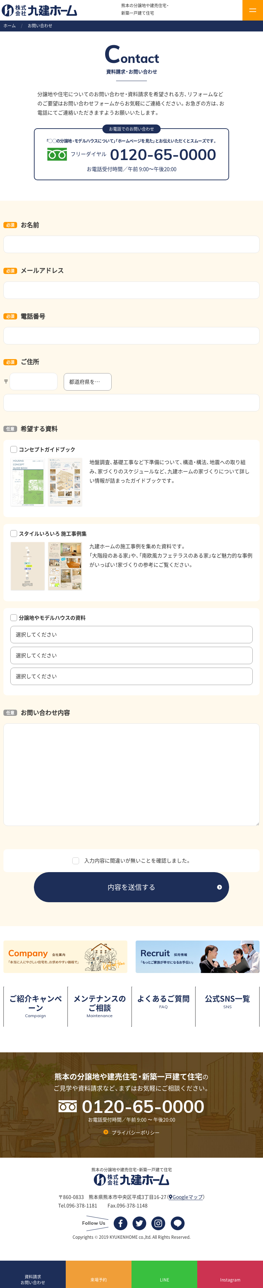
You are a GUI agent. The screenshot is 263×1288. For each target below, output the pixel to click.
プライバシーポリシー (136, 1132)
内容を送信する (131, 887)
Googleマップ (186, 1196)
